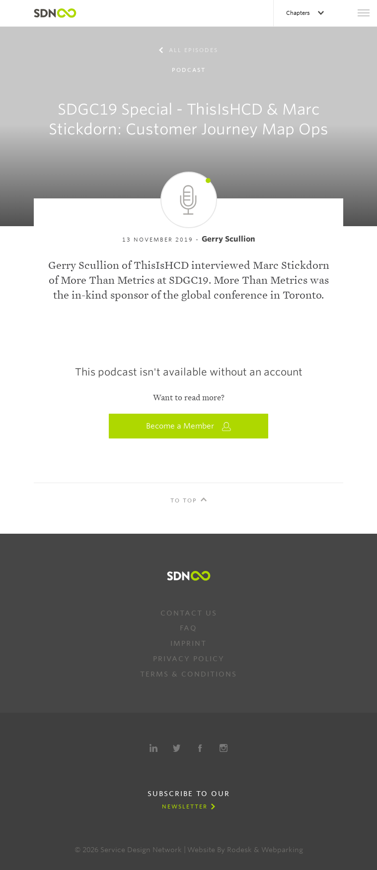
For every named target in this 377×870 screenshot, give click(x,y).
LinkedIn (153, 748)
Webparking (282, 850)
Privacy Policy (189, 659)
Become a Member (188, 426)
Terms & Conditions (188, 674)
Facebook (200, 748)
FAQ (188, 628)
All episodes (192, 50)
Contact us (188, 613)
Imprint (188, 643)
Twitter (177, 748)
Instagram (223, 748)
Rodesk (239, 850)
